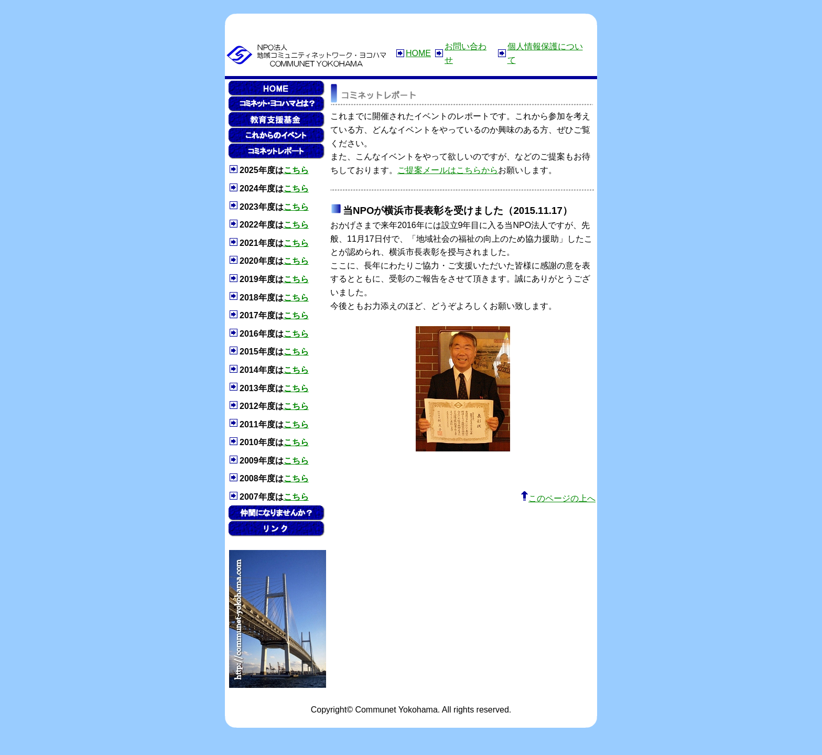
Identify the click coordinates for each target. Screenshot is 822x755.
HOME (418, 53)
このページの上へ (558, 498)
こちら (296, 170)
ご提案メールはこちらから (447, 170)
